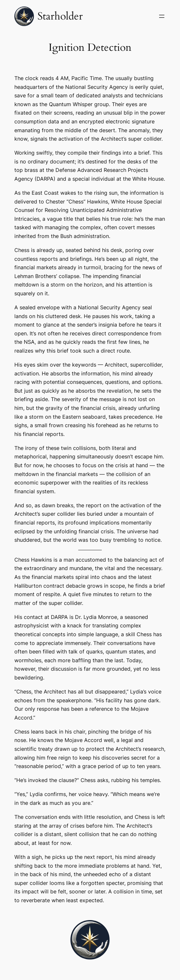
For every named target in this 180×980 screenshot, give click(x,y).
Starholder (60, 16)
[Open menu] (162, 16)
